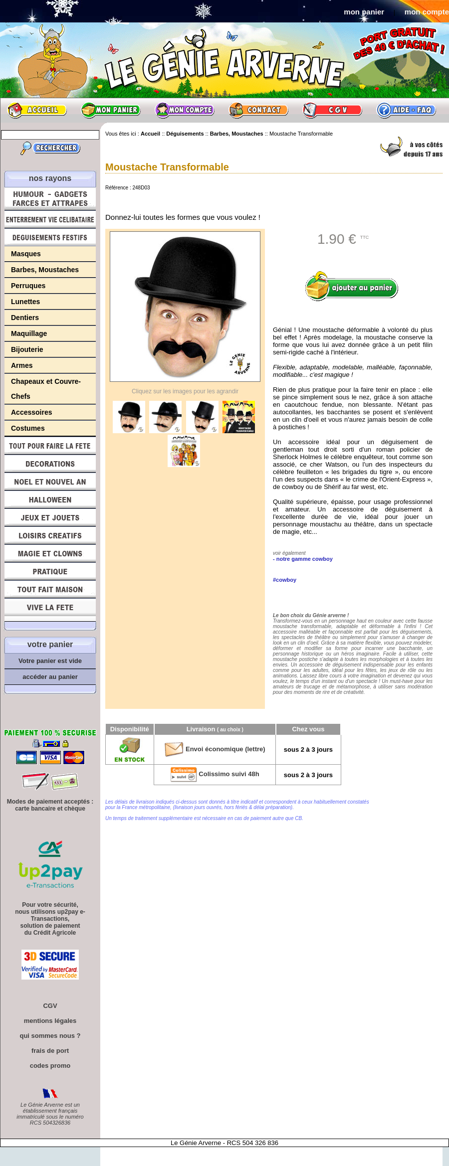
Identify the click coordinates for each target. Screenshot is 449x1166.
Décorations (50, 463)
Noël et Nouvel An (50, 481)
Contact (258, 110)
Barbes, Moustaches (45, 270)
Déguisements (50, 237)
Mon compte (185, 110)
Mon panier (111, 110)
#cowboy (284, 580)
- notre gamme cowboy (303, 559)
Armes (22, 365)
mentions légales (50, 1020)
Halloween (50, 499)
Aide (406, 110)
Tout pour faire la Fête (50, 445)
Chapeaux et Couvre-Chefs (46, 388)
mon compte (427, 11)
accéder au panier (50, 676)
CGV (332, 110)
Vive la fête (50, 610)
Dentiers (25, 318)
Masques (26, 254)
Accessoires (31, 412)
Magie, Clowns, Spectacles (50, 553)
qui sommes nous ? (49, 1035)
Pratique (50, 571)
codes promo (50, 1065)
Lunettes (25, 302)
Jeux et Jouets (50, 517)
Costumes (28, 428)
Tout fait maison (50, 589)
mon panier (364, 11)
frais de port (50, 1050)
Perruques (28, 286)
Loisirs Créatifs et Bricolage (50, 535)
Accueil (37, 110)
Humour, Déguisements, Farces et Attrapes (50, 198)
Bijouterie (27, 349)
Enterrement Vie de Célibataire (50, 219)
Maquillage (29, 333)
